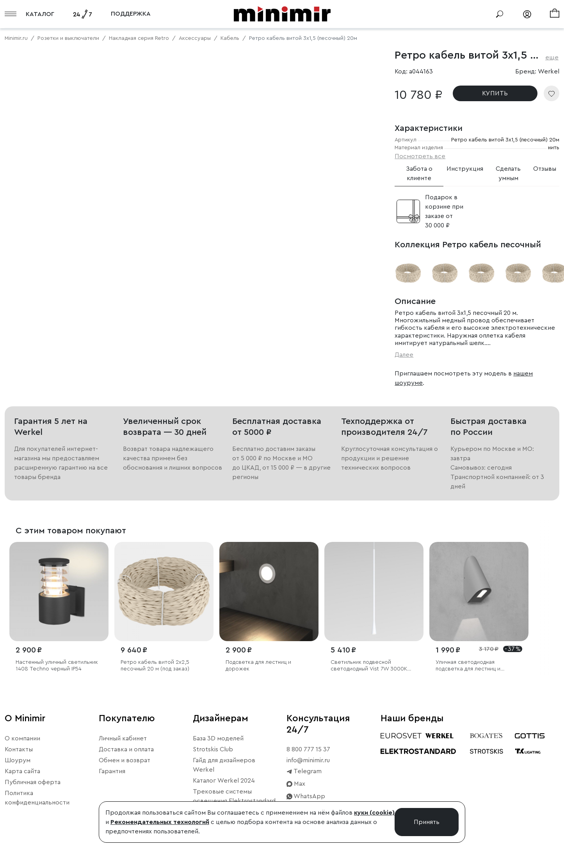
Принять (426, 822)
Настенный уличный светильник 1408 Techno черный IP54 (57, 666)
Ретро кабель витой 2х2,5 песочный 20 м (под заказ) (155, 666)
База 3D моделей (218, 738)
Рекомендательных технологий (159, 822)
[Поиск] (499, 14)
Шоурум (17, 760)
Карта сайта (22, 771)
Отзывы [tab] (544, 169)
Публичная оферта (32, 782)
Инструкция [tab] (465, 169)
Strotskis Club (213, 749)
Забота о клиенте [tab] (419, 173)
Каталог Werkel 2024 (224, 781)
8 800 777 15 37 (308, 749)
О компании (22, 738)
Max (295, 784)
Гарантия (112, 771)
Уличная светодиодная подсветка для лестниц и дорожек (468, 666)
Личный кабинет (123, 738)
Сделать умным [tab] (508, 173)
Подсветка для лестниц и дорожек (258, 666)
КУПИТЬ (495, 93)
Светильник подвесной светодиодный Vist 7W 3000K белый (369, 666)
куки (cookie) (374, 813)
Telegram (304, 771)
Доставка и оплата (126, 749)
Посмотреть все (420, 156)
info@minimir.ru (308, 760)
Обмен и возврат (124, 760)
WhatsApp (305, 796)
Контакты (19, 749)
